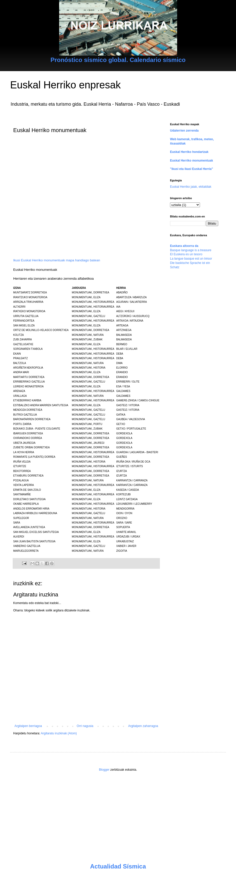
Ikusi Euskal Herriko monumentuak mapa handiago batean (56, 260)
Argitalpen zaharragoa (143, 726)
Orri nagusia (85, 726)
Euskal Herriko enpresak (65, 84)
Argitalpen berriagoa (28, 726)
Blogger (104, 769)
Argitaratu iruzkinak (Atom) (59, 733)
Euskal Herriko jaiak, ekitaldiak (190, 186)
